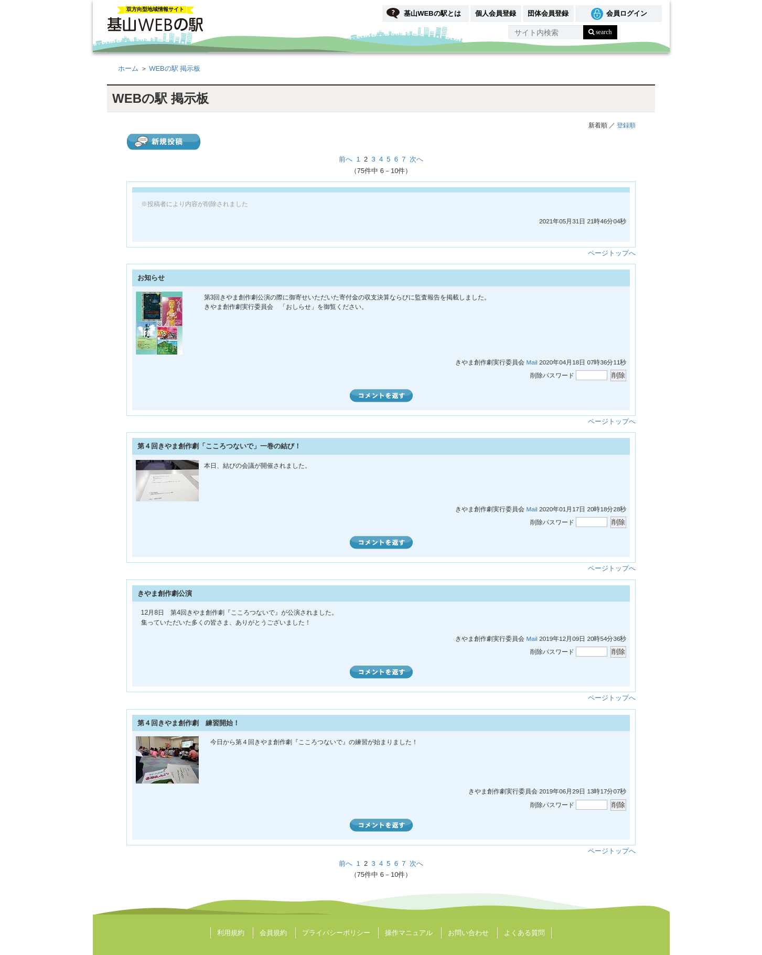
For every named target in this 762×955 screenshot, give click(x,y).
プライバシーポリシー (336, 933)
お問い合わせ (468, 933)
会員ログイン (626, 13)
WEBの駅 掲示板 (174, 68)
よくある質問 (524, 933)
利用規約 (230, 933)
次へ (416, 159)
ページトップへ (612, 253)
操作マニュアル (409, 933)
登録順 (626, 125)
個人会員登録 (495, 13)
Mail (531, 362)
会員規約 (273, 933)
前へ (346, 159)
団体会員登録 (548, 13)
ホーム (128, 68)
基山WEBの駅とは (432, 13)
